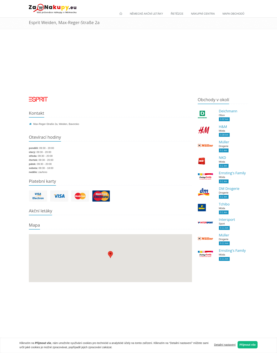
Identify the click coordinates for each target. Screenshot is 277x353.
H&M (223, 126)
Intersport (227, 219)
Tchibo (224, 204)
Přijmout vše (247, 344)
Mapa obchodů (233, 13)
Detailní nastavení (225, 344)
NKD (222, 157)
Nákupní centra (203, 13)
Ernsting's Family (232, 173)
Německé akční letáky (146, 13)
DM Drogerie (229, 188)
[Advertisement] (138, 66)
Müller (224, 142)
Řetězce (177, 13)
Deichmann (228, 111)
